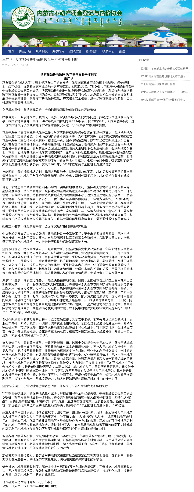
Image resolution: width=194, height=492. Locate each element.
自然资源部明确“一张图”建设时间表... (163, 99)
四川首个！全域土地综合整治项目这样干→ (164, 70)
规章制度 (42, 51)
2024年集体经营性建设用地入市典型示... (164, 76)
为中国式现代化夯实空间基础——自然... (164, 92)
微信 (122, 51)
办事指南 (58, 51)
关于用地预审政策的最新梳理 (158, 84)
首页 (11, 51)
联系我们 (108, 51)
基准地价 (92, 51)
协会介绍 (25, 51)
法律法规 (75, 51)
